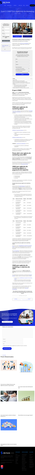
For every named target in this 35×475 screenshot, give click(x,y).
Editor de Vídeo (24, 462)
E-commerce (24, 466)
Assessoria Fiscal (31, 455)
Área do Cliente (32, 5)
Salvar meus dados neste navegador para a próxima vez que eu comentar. (15, 345)
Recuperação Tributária (31, 467)
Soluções (16, 5)
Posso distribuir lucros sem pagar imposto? (25, 415)
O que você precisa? (19, 67)
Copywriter (23, 460)
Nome (3, 27)
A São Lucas (20, 5)
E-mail (3, 30)
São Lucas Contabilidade (24, 43)
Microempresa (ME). (24, 164)
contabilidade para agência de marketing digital (22, 246)
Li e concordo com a (22, 72)
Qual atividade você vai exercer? (20, 69)
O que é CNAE (15, 79)
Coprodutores (24, 455)
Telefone (3, 33)
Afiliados (23, 457)
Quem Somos (18, 455)
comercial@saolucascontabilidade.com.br (7, 460)
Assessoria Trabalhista (31, 462)
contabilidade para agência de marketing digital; (23, 278)
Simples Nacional (22, 186)
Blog (24, 5)
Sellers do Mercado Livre (24, 468)
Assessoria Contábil (31, 457)
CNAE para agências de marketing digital (19, 80)
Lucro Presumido (16, 250)
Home (5, 5)
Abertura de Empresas (31, 460)
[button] (9, 46)
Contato (28, 5)
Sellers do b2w (24, 470)
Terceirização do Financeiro (31, 464)
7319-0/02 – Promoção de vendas (17, 130)
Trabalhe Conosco (17, 458)
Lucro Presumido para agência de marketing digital (20, 85)
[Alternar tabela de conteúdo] (31, 78)
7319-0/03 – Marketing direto (17, 137)
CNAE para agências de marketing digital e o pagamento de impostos (21, 83)
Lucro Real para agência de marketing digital (19, 86)
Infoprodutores (24, 454)
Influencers (23, 463)
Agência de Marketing (23, 459)
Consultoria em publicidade (20, 143)
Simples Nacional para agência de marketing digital (20, 84)
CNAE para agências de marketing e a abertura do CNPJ (21, 87)
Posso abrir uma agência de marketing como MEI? (20, 81)
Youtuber (23, 464)
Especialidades (10, 5)
